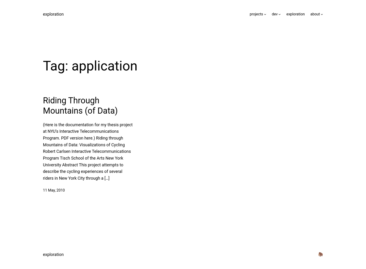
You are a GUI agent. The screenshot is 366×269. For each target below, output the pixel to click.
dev (275, 14)
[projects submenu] (265, 14)
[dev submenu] (279, 14)
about (315, 14)
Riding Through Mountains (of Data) (80, 105)
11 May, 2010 (54, 190)
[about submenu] (322, 14)
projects (256, 14)
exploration (53, 14)
